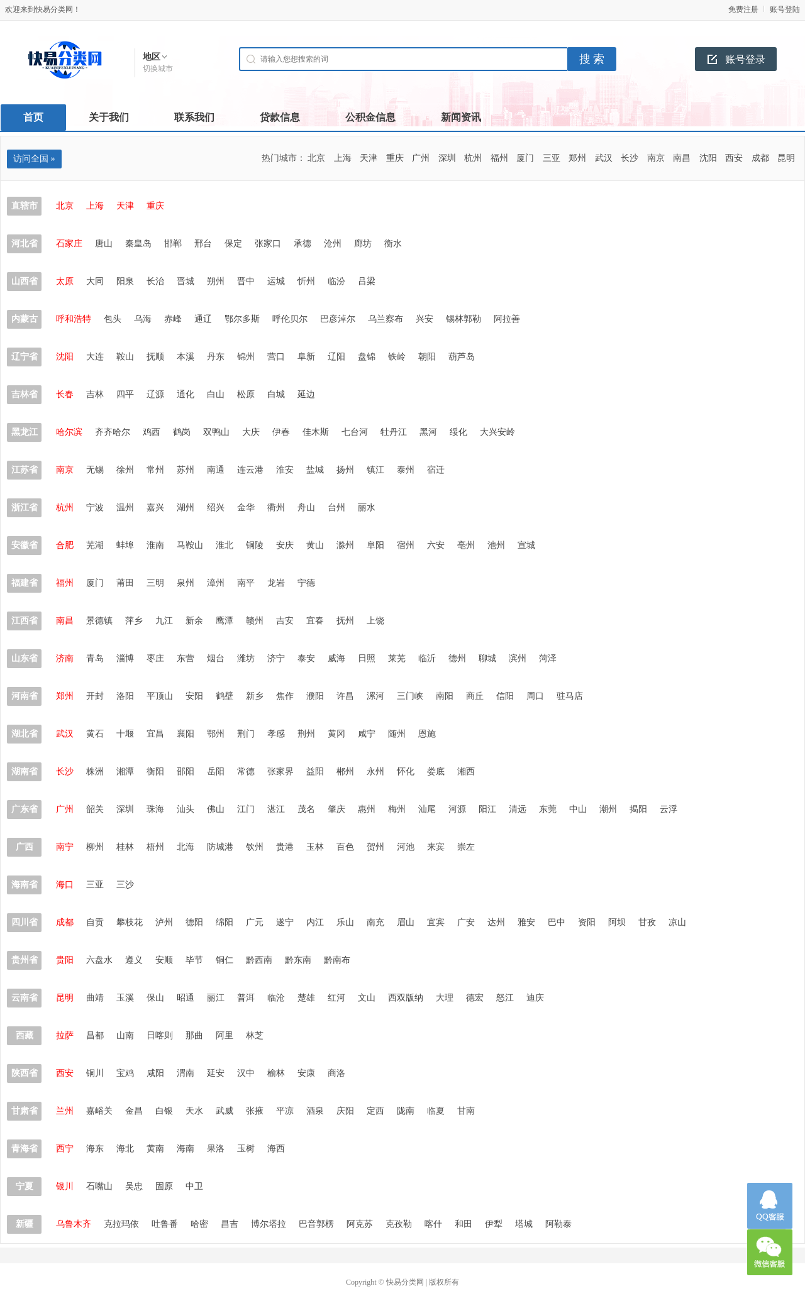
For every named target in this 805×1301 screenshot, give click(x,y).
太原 (65, 281)
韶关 (95, 809)
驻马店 (570, 696)
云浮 (668, 809)
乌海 (143, 319)
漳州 (216, 583)
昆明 (786, 158)
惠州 (366, 809)
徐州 (125, 470)
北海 (185, 847)
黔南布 (337, 960)
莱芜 (397, 658)
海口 (65, 884)
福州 (499, 158)
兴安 (424, 319)
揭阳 (638, 809)
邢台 (203, 243)
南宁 (65, 847)
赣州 (255, 620)
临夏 (436, 1111)
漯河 (375, 696)
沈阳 (708, 158)
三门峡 (410, 696)
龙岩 (276, 583)
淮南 (155, 545)
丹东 (216, 356)
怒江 (505, 997)
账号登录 (745, 59)
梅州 (397, 809)
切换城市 (158, 68)
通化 (185, 394)
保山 (155, 997)
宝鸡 (125, 1073)
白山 (216, 394)
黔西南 (259, 960)
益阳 (315, 771)
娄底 (436, 771)
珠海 (155, 809)
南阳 (444, 696)
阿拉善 (507, 319)
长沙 (629, 158)
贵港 (285, 847)
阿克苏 (360, 1224)
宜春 (315, 620)
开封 (95, 696)
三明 (155, 583)
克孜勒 (399, 1224)
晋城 (185, 281)
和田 (463, 1224)
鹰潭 (224, 620)
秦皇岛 (138, 243)
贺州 (375, 847)
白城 (276, 394)
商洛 (336, 1073)
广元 (255, 922)
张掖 (255, 1111)
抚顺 (155, 356)
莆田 (125, 583)
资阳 (587, 922)
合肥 (65, 545)
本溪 (185, 356)
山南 (125, 1035)
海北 (125, 1148)
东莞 (548, 809)
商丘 (475, 696)
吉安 (285, 620)
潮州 (608, 809)
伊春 (281, 432)
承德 (302, 243)
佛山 (216, 809)
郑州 (577, 158)
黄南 (155, 1148)
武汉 (604, 158)
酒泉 (315, 1111)
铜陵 (255, 545)
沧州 (332, 243)
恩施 (427, 733)
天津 (368, 158)
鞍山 (125, 356)
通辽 (203, 319)
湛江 (276, 809)
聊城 (487, 658)
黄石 (95, 733)
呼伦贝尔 (290, 319)
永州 (375, 771)
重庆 (395, 158)
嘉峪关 (99, 1111)
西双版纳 (405, 997)
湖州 (185, 507)
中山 (578, 809)
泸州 (164, 922)
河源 (457, 809)
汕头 (185, 809)
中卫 (194, 1186)
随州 (397, 733)
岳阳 (216, 771)
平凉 (285, 1111)
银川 (65, 1186)
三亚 (551, 158)
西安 (734, 158)
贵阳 (65, 960)
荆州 (306, 733)
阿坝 (617, 922)
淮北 (224, 545)
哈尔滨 (69, 432)
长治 (155, 281)
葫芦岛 (461, 356)
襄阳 (185, 733)
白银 (164, 1111)
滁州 (345, 545)
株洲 (95, 771)
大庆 (251, 432)
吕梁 (366, 281)
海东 (95, 1148)
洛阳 (125, 696)
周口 (535, 696)
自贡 (95, 922)
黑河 (428, 432)
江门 (246, 809)
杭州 (473, 158)
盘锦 (366, 356)
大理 (444, 997)
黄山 (315, 545)
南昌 (682, 158)
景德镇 (99, 620)
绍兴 (216, 507)
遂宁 (285, 922)
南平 (246, 583)
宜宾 (436, 922)
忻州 (306, 281)
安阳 (194, 696)
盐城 (315, 470)
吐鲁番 (165, 1224)
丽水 (366, 507)
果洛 (216, 1148)
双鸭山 (216, 432)
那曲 (194, 1035)
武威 (224, 1111)
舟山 (306, 507)
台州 (336, 507)
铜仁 (224, 960)
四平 (125, 394)
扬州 (345, 470)
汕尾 (427, 809)
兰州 (65, 1111)
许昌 (345, 696)
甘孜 (647, 922)
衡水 (393, 243)
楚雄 (306, 997)
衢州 (276, 507)
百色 (345, 847)
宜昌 (155, 733)
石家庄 (69, 243)
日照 (366, 658)
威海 (336, 658)
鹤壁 (224, 696)
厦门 (525, 158)
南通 (216, 470)
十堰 (125, 733)
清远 (517, 809)
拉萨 (65, 1035)
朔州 (216, 281)
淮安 (285, 470)
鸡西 (151, 432)
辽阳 (336, 356)
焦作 (285, 696)
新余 (194, 620)
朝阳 (427, 356)
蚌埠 (125, 545)
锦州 (246, 356)
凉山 (677, 922)
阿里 (224, 1035)
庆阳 (345, 1111)
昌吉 (229, 1224)
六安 (436, 545)
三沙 (125, 884)
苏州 (185, 470)
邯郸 (173, 243)
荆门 (246, 733)
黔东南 (298, 960)
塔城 (524, 1224)
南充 (375, 922)
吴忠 (134, 1186)
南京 (656, 158)
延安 (216, 1073)
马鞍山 (190, 545)
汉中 (246, 1073)
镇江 (375, 470)
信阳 (505, 696)
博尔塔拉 (268, 1224)
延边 (306, 394)
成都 (760, 158)
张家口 (268, 243)
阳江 (487, 809)
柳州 (95, 847)
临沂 (427, 658)
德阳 (194, 922)
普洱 (246, 997)
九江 (164, 620)
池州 (496, 545)
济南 (65, 658)
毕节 (194, 960)
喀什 (433, 1224)
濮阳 (315, 696)
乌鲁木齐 (73, 1224)
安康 (306, 1073)
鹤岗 (182, 432)
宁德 (306, 583)
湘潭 (125, 771)
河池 (405, 847)
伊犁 (493, 1224)
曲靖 (95, 997)
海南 (185, 1148)
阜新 (306, 356)
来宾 (436, 847)
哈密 (199, 1224)
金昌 (134, 1111)
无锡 (95, 470)
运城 (276, 281)
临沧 (276, 997)
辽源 (155, 394)
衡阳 (155, 771)
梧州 (155, 847)
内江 (315, 922)
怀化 (405, 771)
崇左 (466, 847)
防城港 (220, 847)
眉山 (405, 922)
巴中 (556, 922)
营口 (276, 356)
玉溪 (125, 997)
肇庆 (336, 809)
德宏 (475, 997)
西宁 (65, 1148)
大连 (95, 356)
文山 (366, 997)
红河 (336, 997)
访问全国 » (34, 158)
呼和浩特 (73, 319)
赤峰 (173, 319)
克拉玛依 (121, 1224)
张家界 (280, 771)
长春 (65, 394)
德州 (457, 658)
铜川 (95, 1073)
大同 (95, 281)
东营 (185, 658)
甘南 (466, 1111)
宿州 (405, 545)
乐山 (345, 922)
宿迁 (436, 470)
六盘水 (99, 960)
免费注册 (743, 9)
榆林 (276, 1073)
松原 (246, 394)
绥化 (458, 432)
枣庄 (155, 658)
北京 (316, 158)
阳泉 (125, 281)
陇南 (405, 1111)
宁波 (95, 507)
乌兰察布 (385, 319)
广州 (421, 158)
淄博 (125, 658)
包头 (112, 319)
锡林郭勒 (463, 319)
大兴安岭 (497, 432)
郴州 (345, 771)
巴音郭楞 (316, 1224)
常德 (246, 771)
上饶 (375, 620)
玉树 (246, 1148)
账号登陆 (785, 9)
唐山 (104, 243)
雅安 (526, 922)
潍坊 (246, 658)
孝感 (276, 733)
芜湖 (95, 545)
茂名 (306, 809)
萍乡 (134, 620)
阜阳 (375, 545)
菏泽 (548, 658)
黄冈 (336, 733)
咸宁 (366, 733)
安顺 (164, 960)
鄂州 (216, 733)
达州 (496, 922)
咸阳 (155, 1073)
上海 (343, 158)
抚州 (345, 620)
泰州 (405, 470)
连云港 (250, 470)
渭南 (185, 1073)
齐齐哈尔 (112, 432)
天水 (194, 1111)
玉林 (315, 847)
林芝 (255, 1035)
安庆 (285, 545)
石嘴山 (99, 1186)
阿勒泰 (558, 1224)
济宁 (276, 658)
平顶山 (160, 696)
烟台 (216, 658)
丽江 (216, 997)
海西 (276, 1148)
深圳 (447, 158)
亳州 (466, 545)
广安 (466, 922)
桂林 (125, 847)
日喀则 (160, 1035)
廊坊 (363, 243)
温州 (125, 507)
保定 (233, 243)
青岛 (95, 658)
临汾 (336, 281)
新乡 (255, 696)
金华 (246, 507)
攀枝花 (129, 922)
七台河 (354, 432)
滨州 (517, 658)
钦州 (255, 847)
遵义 (134, 960)
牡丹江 (393, 432)
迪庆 (535, 997)
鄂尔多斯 (242, 319)
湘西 (466, 771)
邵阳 (185, 771)
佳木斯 (316, 432)
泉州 (185, 583)
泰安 (306, 658)
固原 (164, 1186)
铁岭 (397, 356)
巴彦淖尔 (337, 319)
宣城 (526, 545)
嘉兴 (155, 507)
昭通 (185, 997)
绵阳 (224, 922)
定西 (375, 1111)
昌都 (95, 1035)
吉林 (95, 394)
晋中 (246, 281)
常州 (155, 470)
